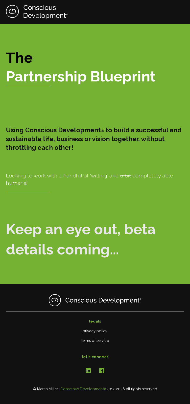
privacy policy (95, 331)
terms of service (95, 340)
